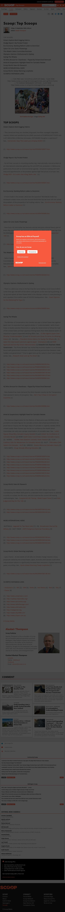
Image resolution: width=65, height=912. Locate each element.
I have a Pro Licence (22, 257)
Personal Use (32, 252)
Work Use (21, 252)
